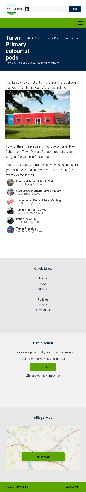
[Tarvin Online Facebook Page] (27, 9)
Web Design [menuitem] (72, 486)
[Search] (39, 9)
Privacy (43, 304)
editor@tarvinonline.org (45, 376)
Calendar (43, 288)
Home (43, 278)
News (38, 38)
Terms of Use (43, 310)
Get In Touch (43, 367)
